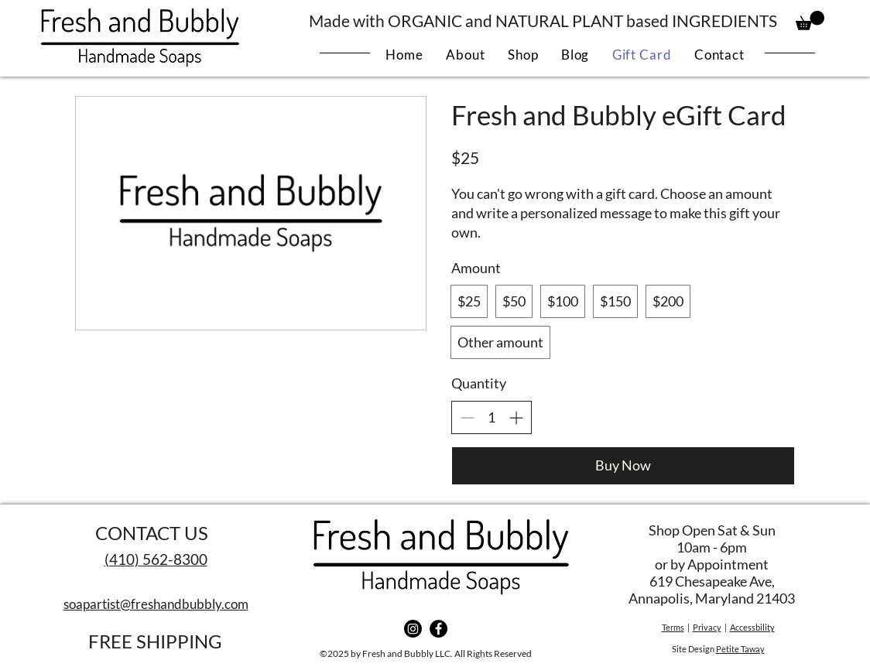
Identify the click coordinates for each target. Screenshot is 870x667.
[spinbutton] (491, 417)
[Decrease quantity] (467, 417)
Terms (673, 627)
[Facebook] (438, 629)
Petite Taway (740, 649)
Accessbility (752, 627)
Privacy (707, 627)
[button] (810, 20)
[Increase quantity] (515, 417)
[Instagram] (413, 629)
